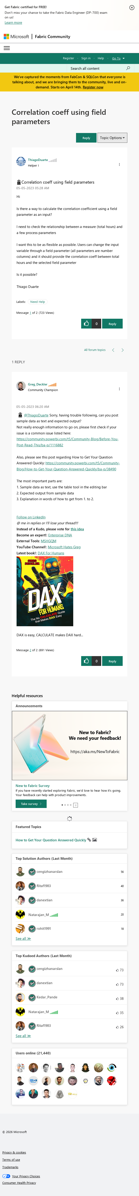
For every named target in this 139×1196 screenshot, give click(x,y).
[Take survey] (31, 804)
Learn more (13, 22)
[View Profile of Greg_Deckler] (37, 384)
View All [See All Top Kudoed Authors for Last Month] (23, 1036)
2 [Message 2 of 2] (30, 650)
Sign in (85, 58)
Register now (93, 87)
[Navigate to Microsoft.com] (16, 36)
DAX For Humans (51, 553)
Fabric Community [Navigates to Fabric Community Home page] (52, 36)
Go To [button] (116, 58)
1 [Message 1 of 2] (30, 313)
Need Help (37, 301)
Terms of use (11, 1159)
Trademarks (10, 1167)
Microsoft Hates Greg (64, 547)
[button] (86, 138)
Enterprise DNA (60, 535)
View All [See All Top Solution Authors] (23, 938)
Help (101, 58)
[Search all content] (100, 68)
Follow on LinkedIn (31, 517)
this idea (77, 529)
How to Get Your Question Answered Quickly (51, 840)
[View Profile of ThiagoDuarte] (38, 159)
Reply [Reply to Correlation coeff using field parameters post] (112, 324)
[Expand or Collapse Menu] (7, 48)
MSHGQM (48, 541)
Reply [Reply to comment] (112, 661)
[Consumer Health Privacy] (69, 1182)
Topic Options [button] (111, 137)
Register (68, 58)
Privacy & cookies (14, 1152)
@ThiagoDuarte (36, 415)
